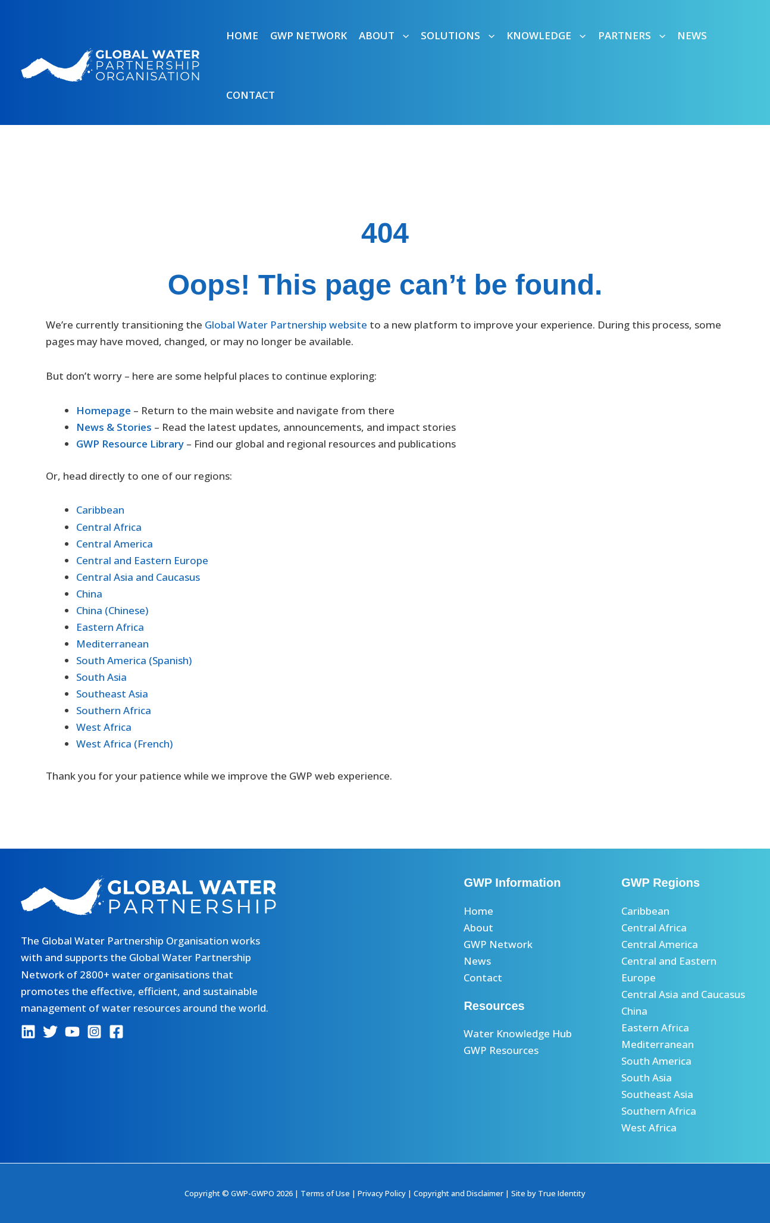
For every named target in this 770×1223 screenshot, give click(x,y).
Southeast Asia (112, 693)
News (692, 35)
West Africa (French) (124, 743)
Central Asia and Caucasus (138, 577)
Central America (114, 543)
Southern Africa (113, 710)
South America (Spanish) (134, 660)
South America (656, 1061)
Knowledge (546, 35)
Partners (631, 35)
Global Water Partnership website (286, 324)
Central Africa (109, 527)
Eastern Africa (110, 627)
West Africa (104, 727)
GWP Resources (501, 1050)
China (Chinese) (112, 610)
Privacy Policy (382, 1193)
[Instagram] (94, 1031)
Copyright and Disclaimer (458, 1193)
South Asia (101, 677)
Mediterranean (112, 643)
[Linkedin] (28, 1031)
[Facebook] (116, 1031)
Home (242, 35)
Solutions (457, 35)
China (89, 593)
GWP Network (308, 35)
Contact (250, 95)
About (384, 35)
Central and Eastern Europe (142, 560)
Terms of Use (325, 1193)
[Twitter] (50, 1031)
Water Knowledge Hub (518, 1033)
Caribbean (100, 510)
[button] (402, 35)
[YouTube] (72, 1031)
